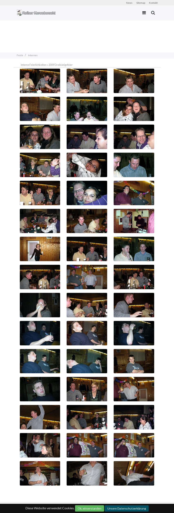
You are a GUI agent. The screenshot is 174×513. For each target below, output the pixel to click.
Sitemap (140, 2)
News (129, 2)
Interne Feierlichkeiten (33, 64)
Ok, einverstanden (89, 508)
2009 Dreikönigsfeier (60, 64)
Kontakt (153, 2)
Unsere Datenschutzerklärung (126, 508)
